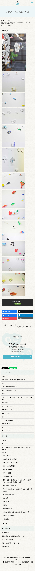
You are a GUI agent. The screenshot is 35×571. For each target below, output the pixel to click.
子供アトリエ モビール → (25, 327)
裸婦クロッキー (6, 413)
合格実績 (4, 523)
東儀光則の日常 (7, 508)
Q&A (3, 417)
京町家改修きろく (8, 476)
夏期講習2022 (6, 546)
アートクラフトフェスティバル (12, 462)
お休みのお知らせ (8, 469)
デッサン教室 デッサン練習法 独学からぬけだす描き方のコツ (17, 448)
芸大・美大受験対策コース (9, 387)
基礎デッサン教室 (7, 406)
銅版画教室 (5, 403)
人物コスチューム (7, 410)
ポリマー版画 (7, 473)
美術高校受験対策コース (9, 390)
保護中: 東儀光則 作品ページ (10, 543)
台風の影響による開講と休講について (13, 536)
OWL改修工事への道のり (10, 459)
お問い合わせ (6, 424)
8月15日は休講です (7, 539)
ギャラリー (5, 444)
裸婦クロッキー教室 (9, 515)
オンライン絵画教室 (8, 420)
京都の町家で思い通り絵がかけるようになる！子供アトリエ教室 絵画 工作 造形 (17, 481)
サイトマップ (6, 431)
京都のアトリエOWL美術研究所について (14, 380)
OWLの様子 (6, 455)
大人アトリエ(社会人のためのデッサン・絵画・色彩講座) (17, 398)
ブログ (9, 20)
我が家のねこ (7, 501)
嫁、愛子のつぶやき (9, 494)
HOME (2, 20)
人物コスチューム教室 (9, 485)
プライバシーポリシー (8, 427)
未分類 (5, 505)
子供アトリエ (6, 383)
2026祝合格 (5, 532)
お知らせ (4, 440)
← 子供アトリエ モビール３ (11, 325)
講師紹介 (4, 394)
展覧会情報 (6, 498)
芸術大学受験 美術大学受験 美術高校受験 (16, 512)
